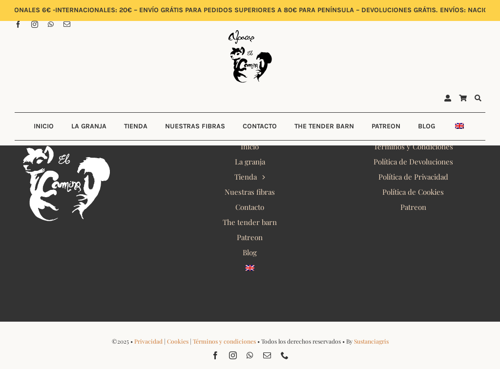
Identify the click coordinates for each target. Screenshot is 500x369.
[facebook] (18, 24)
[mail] (66, 24)
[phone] (285, 355)
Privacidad (148, 341)
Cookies (177, 341)
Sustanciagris (371, 341)
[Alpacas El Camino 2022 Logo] (250, 31)
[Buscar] (478, 98)
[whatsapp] (51, 24)
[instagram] (34, 24)
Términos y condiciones (224, 341)
